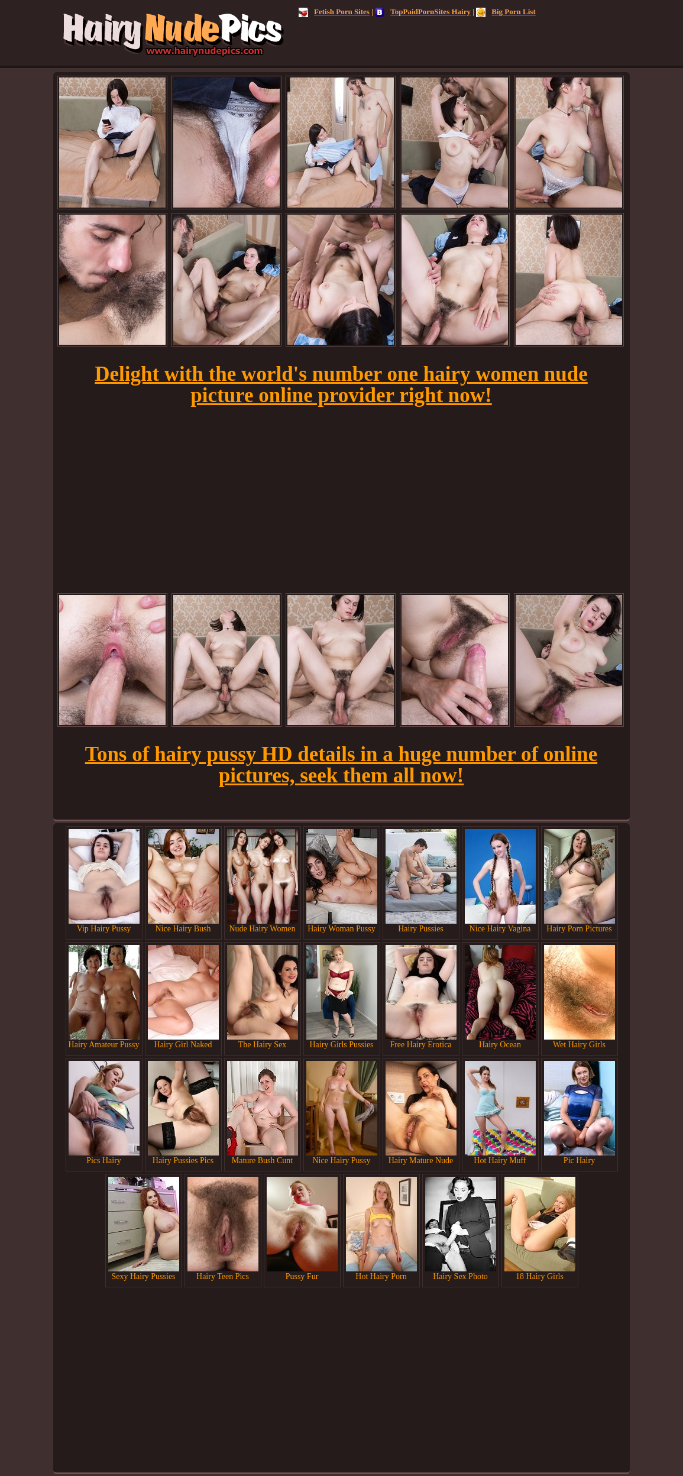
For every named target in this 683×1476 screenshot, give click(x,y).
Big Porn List (505, 11)
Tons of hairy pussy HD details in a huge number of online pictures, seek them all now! (341, 765)
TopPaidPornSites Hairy (423, 11)
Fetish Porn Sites (334, 11)
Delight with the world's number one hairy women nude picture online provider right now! (341, 384)
